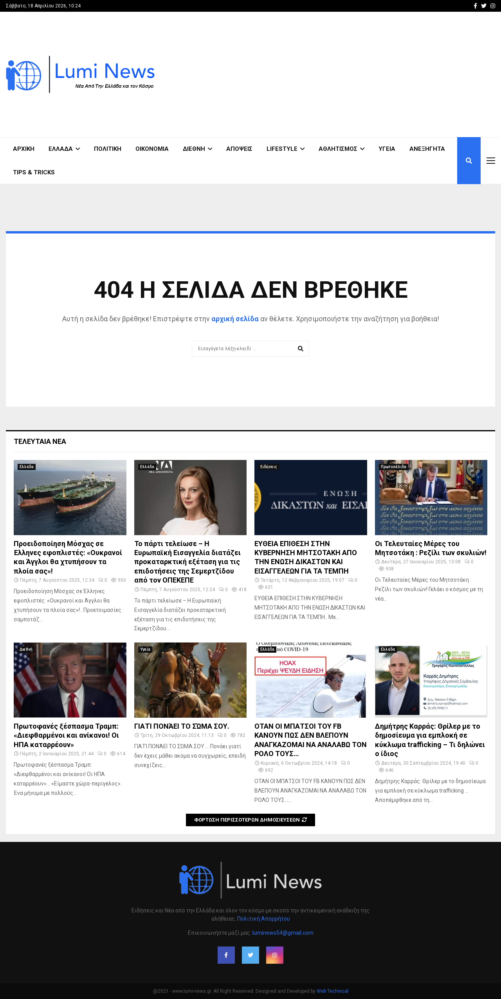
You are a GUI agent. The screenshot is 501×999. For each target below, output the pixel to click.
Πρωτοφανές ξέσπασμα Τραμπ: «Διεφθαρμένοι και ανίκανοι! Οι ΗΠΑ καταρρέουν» (66, 735)
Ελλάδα (61, 148)
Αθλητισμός (338, 148)
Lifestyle (282, 148)
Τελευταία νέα (40, 441)
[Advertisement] (352, 74)
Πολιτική (107, 148)
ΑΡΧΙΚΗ (23, 148)
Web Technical (332, 991)
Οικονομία (152, 148)
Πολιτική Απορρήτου (263, 919)
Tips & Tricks (34, 172)
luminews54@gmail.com (283, 933)
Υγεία (386, 148)
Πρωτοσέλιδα (393, 467)
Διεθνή (194, 148)
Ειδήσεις (268, 467)
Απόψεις (239, 148)
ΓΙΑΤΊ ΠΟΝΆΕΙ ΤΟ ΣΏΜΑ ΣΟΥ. (181, 726)
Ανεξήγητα (427, 148)
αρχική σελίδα (235, 319)
